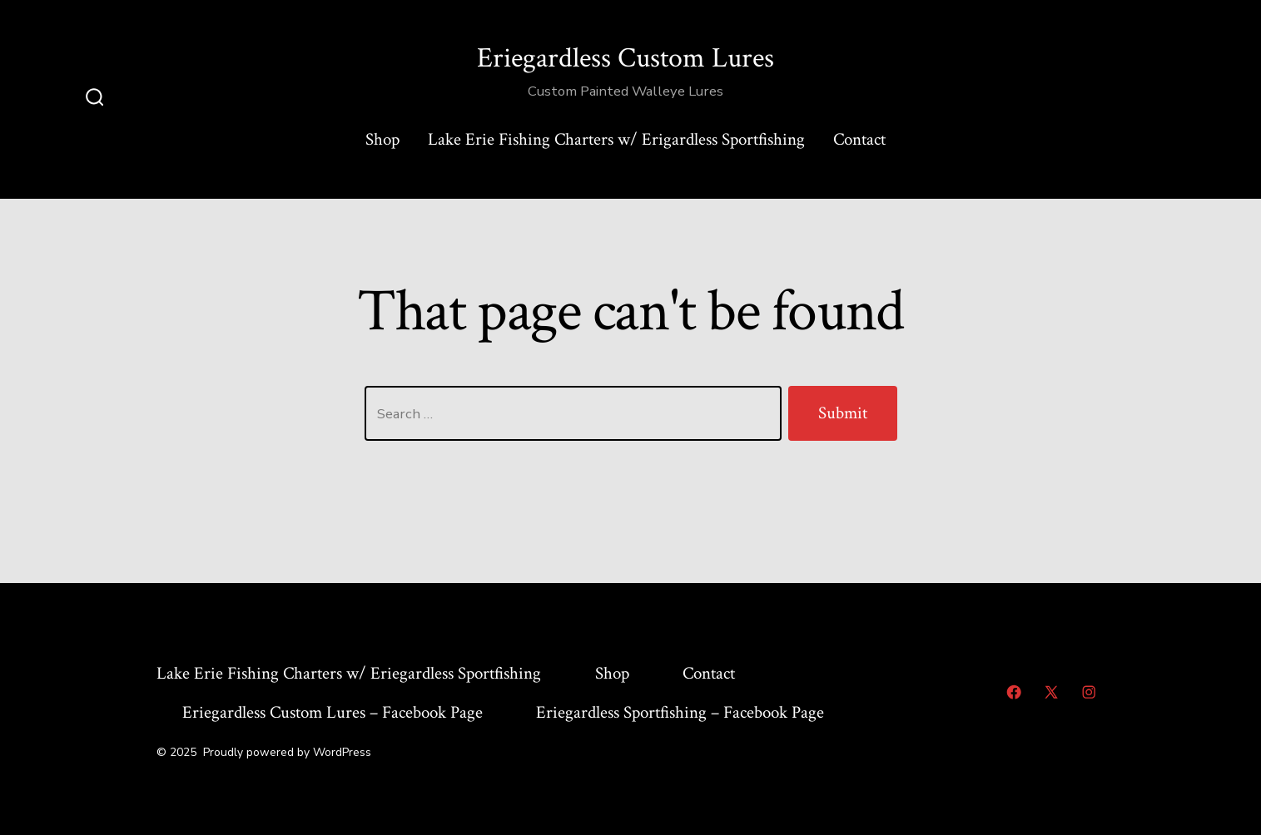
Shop (382, 139)
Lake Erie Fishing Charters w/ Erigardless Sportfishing (616, 139)
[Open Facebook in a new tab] (1014, 692)
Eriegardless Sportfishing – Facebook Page (680, 712)
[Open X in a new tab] (1051, 692)
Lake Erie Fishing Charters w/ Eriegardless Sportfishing (348, 673)
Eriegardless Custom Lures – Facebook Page (332, 712)
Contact (859, 139)
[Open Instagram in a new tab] (1089, 692)
